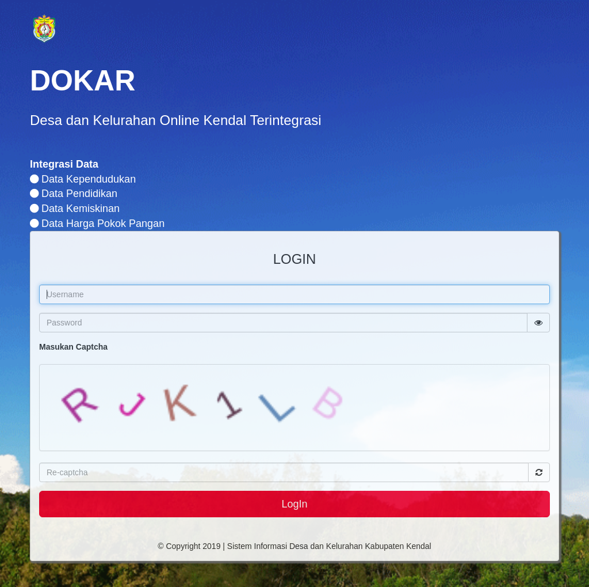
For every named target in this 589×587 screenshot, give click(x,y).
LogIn (294, 504)
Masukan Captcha (73, 346)
